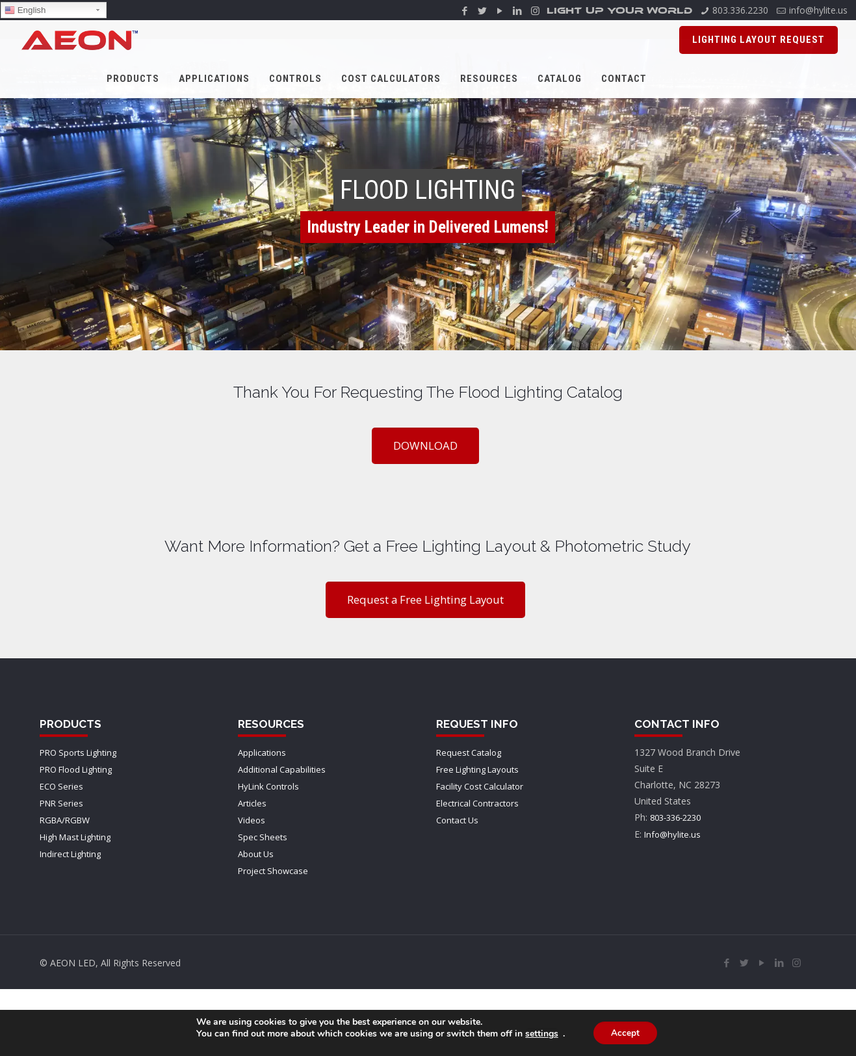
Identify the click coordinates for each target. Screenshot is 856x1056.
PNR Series (61, 803)
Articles (252, 803)
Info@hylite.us (672, 834)
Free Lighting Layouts (477, 769)
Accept (625, 1033)
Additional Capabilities (282, 769)
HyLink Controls (268, 786)
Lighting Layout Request (758, 39)
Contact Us (457, 820)
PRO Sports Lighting (78, 752)
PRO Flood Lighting (76, 769)
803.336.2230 (740, 10)
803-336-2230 (675, 817)
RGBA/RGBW (65, 820)
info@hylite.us (818, 10)
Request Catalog (468, 752)
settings (539, 1034)
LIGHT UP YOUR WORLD (619, 12)
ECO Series (61, 786)
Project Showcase (273, 871)
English (25, 10)
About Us (256, 854)
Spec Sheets (262, 837)
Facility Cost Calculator (479, 786)
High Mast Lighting (75, 837)
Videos (251, 820)
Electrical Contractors (477, 803)
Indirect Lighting (70, 854)
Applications (262, 752)
